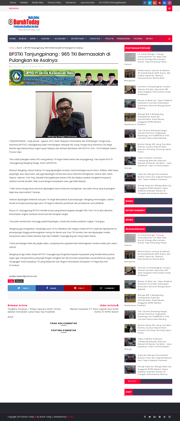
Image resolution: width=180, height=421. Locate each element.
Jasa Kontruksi (87, 2)
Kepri (33, 38)
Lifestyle (95, 38)
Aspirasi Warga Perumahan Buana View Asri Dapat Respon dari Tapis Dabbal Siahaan (155, 177)
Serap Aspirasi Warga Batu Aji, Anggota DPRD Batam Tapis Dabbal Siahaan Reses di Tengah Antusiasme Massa (155, 189)
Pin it (79, 288)
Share (51, 288)
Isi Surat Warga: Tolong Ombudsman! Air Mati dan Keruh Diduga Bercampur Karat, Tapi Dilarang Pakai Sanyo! (145, 59)
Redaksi (24, 2)
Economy (60, 38)
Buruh (23, 38)
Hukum (45, 38)
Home (13, 2)
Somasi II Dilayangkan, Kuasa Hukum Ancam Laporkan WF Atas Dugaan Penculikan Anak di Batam (154, 90)
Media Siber (37, 2)
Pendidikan (123, 38)
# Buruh (19, 281)
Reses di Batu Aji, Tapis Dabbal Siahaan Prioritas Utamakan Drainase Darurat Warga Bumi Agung (155, 104)
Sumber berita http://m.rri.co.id (23, 276)
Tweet (23, 288)
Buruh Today (45, 416)
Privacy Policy (54, 2)
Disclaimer (71, 2)
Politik (109, 38)
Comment (107, 288)
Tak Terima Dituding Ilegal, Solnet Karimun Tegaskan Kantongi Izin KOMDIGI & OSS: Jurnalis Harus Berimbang (154, 134)
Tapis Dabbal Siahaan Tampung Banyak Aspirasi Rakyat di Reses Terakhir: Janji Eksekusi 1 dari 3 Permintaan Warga (148, 163)
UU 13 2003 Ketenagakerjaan (112, 2)
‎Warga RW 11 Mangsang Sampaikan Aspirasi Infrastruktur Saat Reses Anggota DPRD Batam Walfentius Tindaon (144, 119)
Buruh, (41, 66)
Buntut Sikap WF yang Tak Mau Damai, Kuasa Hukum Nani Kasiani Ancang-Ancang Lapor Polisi (155, 148)
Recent (132, 381)
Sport (149, 38)
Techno (138, 38)
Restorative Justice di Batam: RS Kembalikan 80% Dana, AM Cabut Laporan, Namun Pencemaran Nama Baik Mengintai (147, 75)
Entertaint (78, 38)
